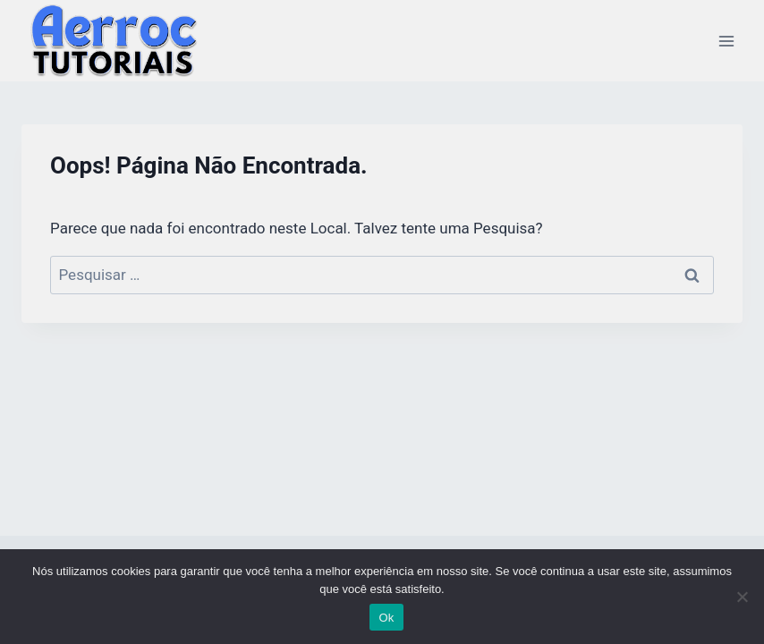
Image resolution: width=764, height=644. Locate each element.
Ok (386, 617)
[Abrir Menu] (726, 41)
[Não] (742, 597)
